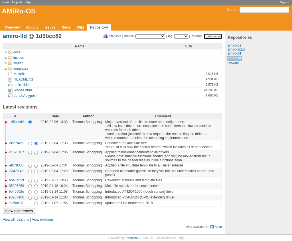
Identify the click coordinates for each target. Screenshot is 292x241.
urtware (233, 63)
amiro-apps (236, 49)
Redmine (131, 238)
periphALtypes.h (26, 96)
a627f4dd (16, 143)
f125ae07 (16, 203)
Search (231, 10)
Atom (218, 226)
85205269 (16, 186)
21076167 (16, 152)
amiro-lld (234, 58)
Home (5, 2)
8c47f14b (16, 171)
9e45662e (16, 192)
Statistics (115, 36)
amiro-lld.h (22, 85)
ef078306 (16, 165)
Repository (99, 27)
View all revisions (16, 220)
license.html (23, 90)
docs (17, 52)
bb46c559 (16, 180)
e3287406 (16, 197)
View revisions (43, 220)
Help (28, 2)
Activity (32, 27)
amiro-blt (234, 53)
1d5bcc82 (16, 122)
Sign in (284, 2)
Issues (50, 27)
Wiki (80, 27)
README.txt (23, 79)
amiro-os (234, 45)
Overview (12, 27)
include (18, 58)
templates (20, 69)
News (66, 27)
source (18, 63)
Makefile (20, 74)
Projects (17, 2)
